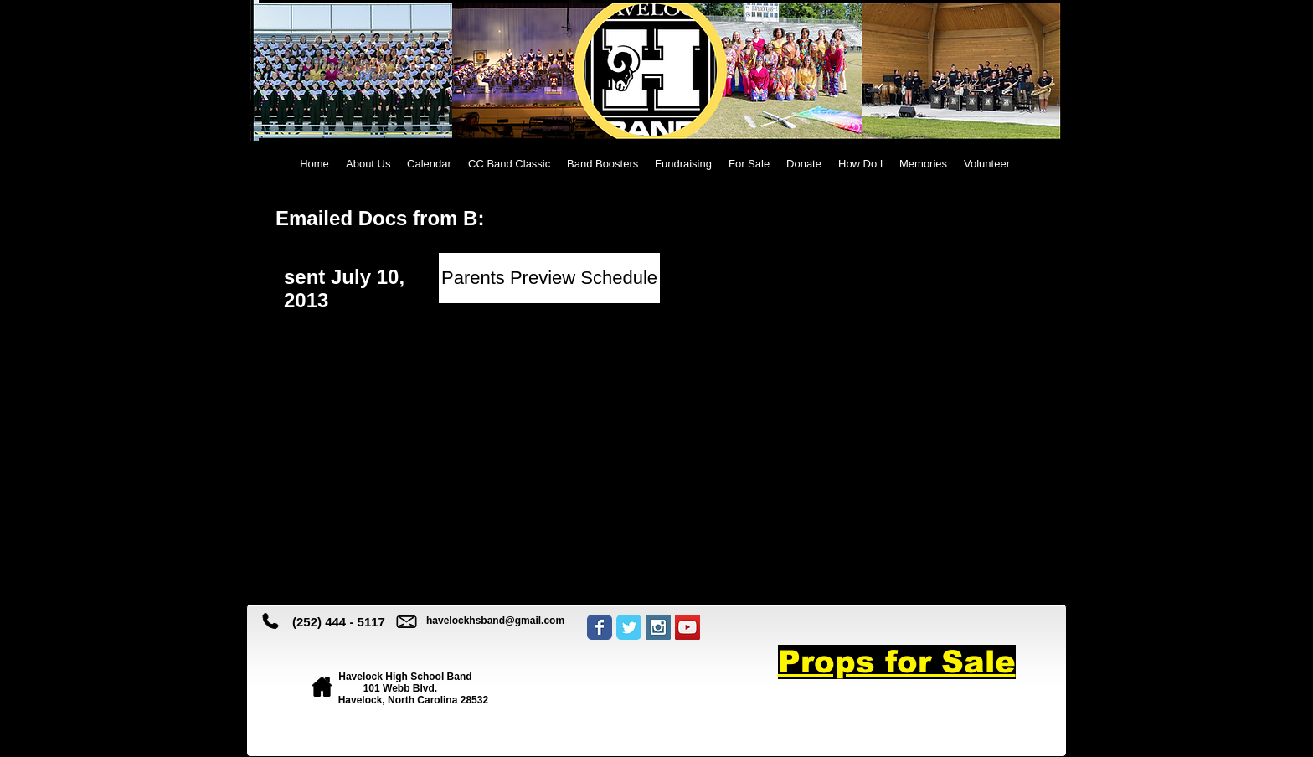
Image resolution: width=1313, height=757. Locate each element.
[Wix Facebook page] (599, 627)
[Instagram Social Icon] (658, 627)
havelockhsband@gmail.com (495, 620)
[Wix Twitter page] (628, 627)
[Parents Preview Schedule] (549, 278)
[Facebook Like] (652, 686)
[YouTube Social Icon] (687, 627)
